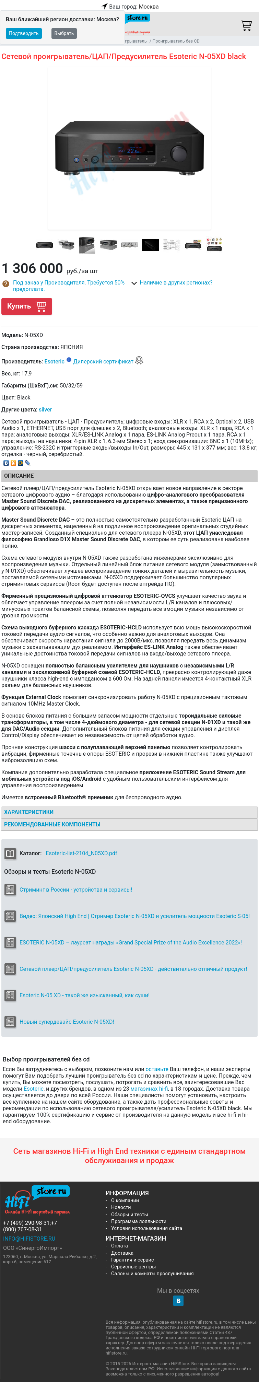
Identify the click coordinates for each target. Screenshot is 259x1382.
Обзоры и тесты (129, 1215)
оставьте (156, 1069)
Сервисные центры (133, 1267)
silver (45, 409)
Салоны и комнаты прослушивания (152, 1274)
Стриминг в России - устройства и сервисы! (76, 889)
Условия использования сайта (146, 1228)
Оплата (119, 1246)
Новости (121, 1207)
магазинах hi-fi (149, 1088)
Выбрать (64, 33)
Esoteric (54, 361)
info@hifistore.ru (29, 1238)
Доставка (122, 1253)
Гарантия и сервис (132, 1260)
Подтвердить (24, 33)
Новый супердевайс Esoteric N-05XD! (67, 1022)
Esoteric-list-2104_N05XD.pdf (81, 853)
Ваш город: (129, 6)
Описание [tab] (19, 476)
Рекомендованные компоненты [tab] (52, 824)
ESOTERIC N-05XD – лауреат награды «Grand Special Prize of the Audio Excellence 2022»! (131, 942)
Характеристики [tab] (29, 812)
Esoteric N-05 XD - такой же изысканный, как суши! (85, 995)
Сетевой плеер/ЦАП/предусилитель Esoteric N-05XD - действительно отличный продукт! (133, 969)
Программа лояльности (138, 1221)
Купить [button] (26, 306)
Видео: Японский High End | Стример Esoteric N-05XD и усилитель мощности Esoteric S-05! (135, 916)
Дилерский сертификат (108, 361)
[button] (65, 285)
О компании (125, 1201)
